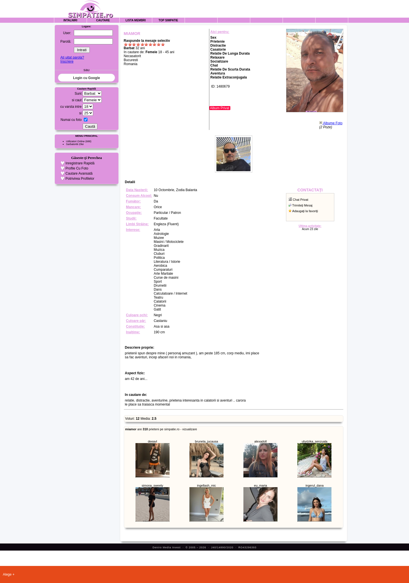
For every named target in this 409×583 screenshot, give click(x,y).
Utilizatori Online (75, 141)
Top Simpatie (168, 20)
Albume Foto (331, 123)
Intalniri (70, 20)
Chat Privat (300, 199)
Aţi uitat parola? (72, 57)
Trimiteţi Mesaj (302, 205)
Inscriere (67, 61)
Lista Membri (136, 20)
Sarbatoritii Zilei (75, 144)
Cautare (103, 20)
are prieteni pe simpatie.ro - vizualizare (161, 429)
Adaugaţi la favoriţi (305, 211)
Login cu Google (86, 78)
